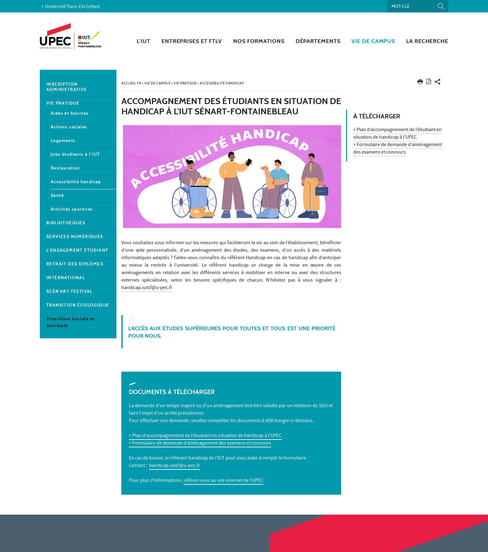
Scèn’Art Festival (69, 291)
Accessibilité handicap (76, 181)
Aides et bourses (69, 113)
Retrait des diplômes (74, 264)
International (65, 277)
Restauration (65, 168)
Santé (57, 195)
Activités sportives (72, 209)
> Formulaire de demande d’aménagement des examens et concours (200, 443)
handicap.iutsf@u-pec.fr (146, 288)
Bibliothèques (65, 223)
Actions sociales (69, 127)
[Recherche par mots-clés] (417, 6)
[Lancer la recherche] (441, 6)
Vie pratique (63, 103)
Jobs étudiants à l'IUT (75, 154)
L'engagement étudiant (77, 250)
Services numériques (74, 236)
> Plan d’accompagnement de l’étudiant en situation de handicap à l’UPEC (205, 436)
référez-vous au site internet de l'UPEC (223, 481)
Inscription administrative (66, 87)
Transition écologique (77, 305)
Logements (63, 140)
